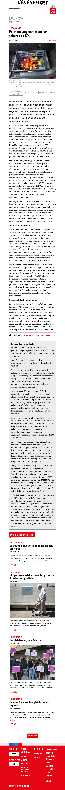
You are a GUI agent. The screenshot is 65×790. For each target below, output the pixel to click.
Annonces (37, 757)
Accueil (24, 756)
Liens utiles (25, 775)
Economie (16, 28)
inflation (34, 92)
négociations (43, 92)
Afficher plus (32, 735)
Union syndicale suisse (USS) (16, 92)
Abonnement (38, 754)
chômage (52, 92)
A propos (24, 760)
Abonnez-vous (53, 10)
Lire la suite (14, 565)
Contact (49, 775)
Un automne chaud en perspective (38, 335)
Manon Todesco (52, 40)
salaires (27, 92)
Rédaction (24, 764)
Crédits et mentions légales (19, 786)
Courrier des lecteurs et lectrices (25, 769)
